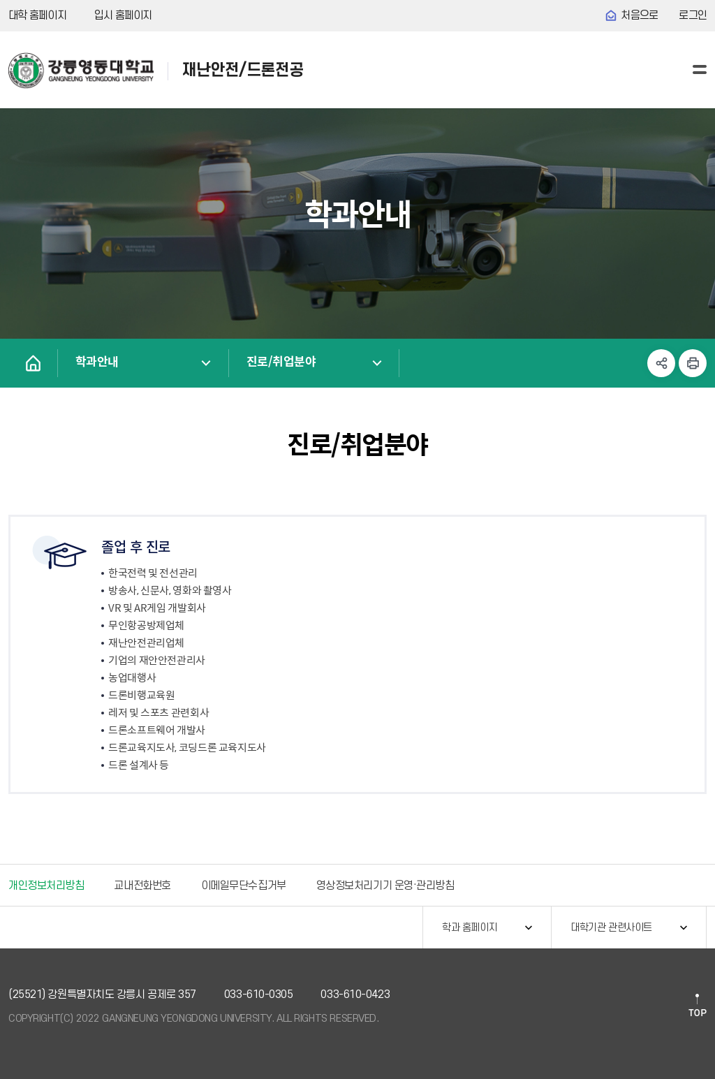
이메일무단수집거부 (243, 885)
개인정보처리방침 (46, 885)
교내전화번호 (142, 885)
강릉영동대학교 (81, 70)
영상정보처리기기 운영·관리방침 (385, 885)
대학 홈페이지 (37, 15)
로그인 (693, 15)
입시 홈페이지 (123, 15)
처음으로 (639, 15)
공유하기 (661, 363)
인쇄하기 (693, 363)
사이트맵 (700, 69)
